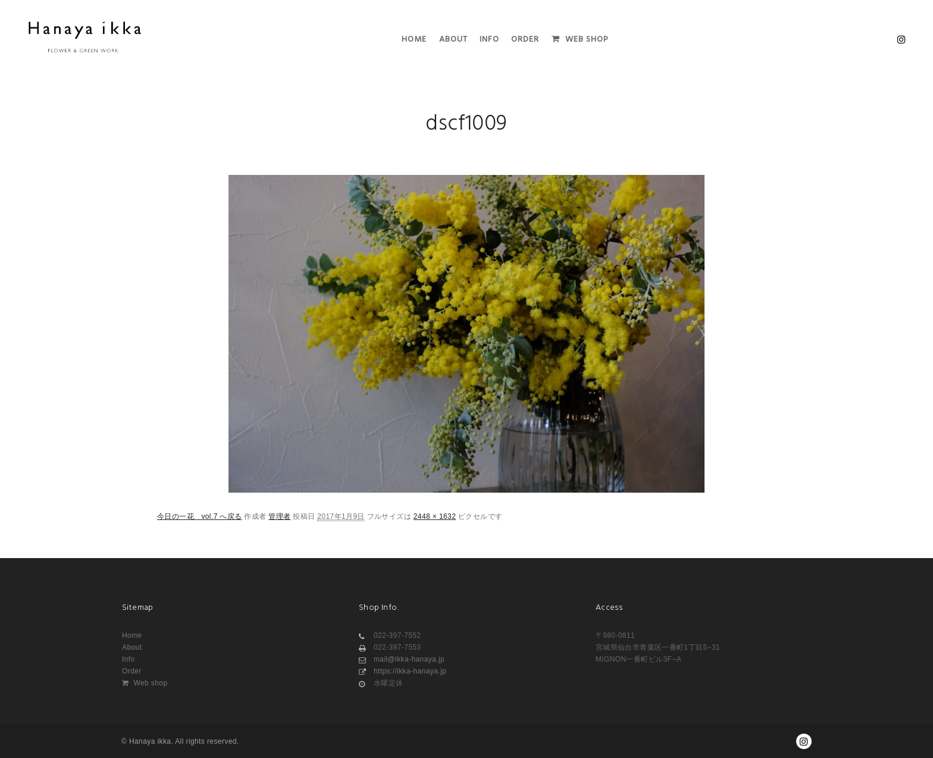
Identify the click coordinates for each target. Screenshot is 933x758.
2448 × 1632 (435, 516)
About (132, 647)
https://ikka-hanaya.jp (402, 671)
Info (128, 659)
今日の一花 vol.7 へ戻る (199, 516)
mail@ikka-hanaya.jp (401, 659)
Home (132, 635)
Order (132, 671)
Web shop (144, 683)
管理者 (279, 516)
